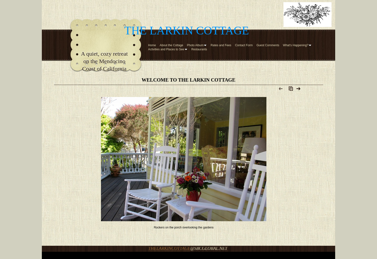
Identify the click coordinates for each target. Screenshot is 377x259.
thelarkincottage (169, 248)
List (289, 89)
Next (298, 89)
